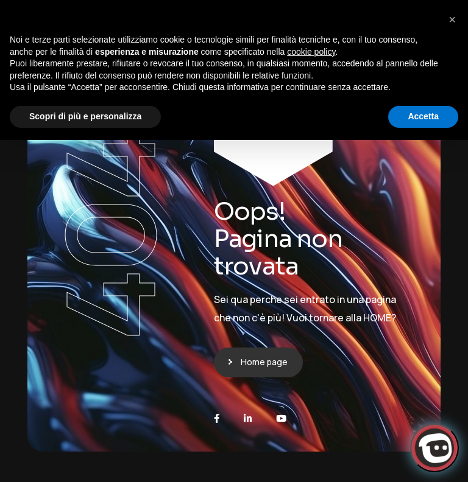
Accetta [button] (423, 116)
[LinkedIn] (248, 418)
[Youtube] (281, 418)
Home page (264, 362)
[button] (452, 19)
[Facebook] (216, 418)
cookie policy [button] (311, 52)
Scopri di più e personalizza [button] (85, 116)
